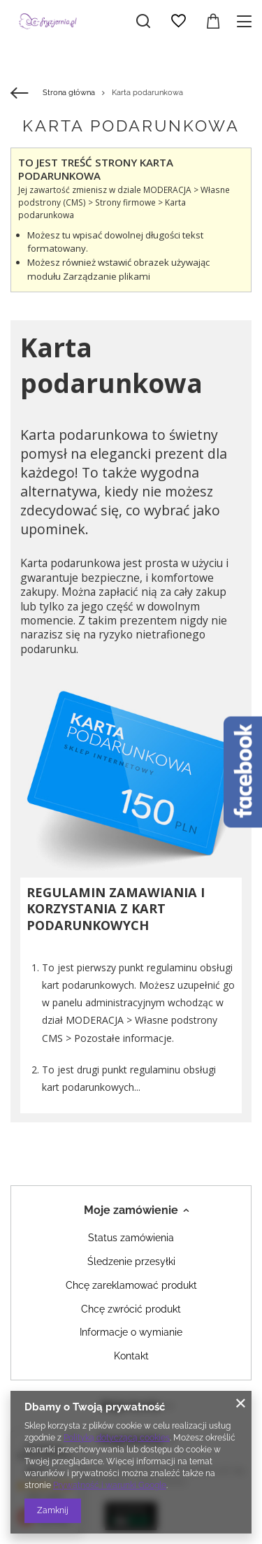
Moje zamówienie (131, 1210)
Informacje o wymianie (131, 1332)
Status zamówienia (131, 1237)
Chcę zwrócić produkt (131, 1309)
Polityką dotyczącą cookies (117, 1438)
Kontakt (131, 1355)
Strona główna (69, 92)
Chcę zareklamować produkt (131, 1285)
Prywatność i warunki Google (109, 1485)
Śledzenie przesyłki (131, 1261)
